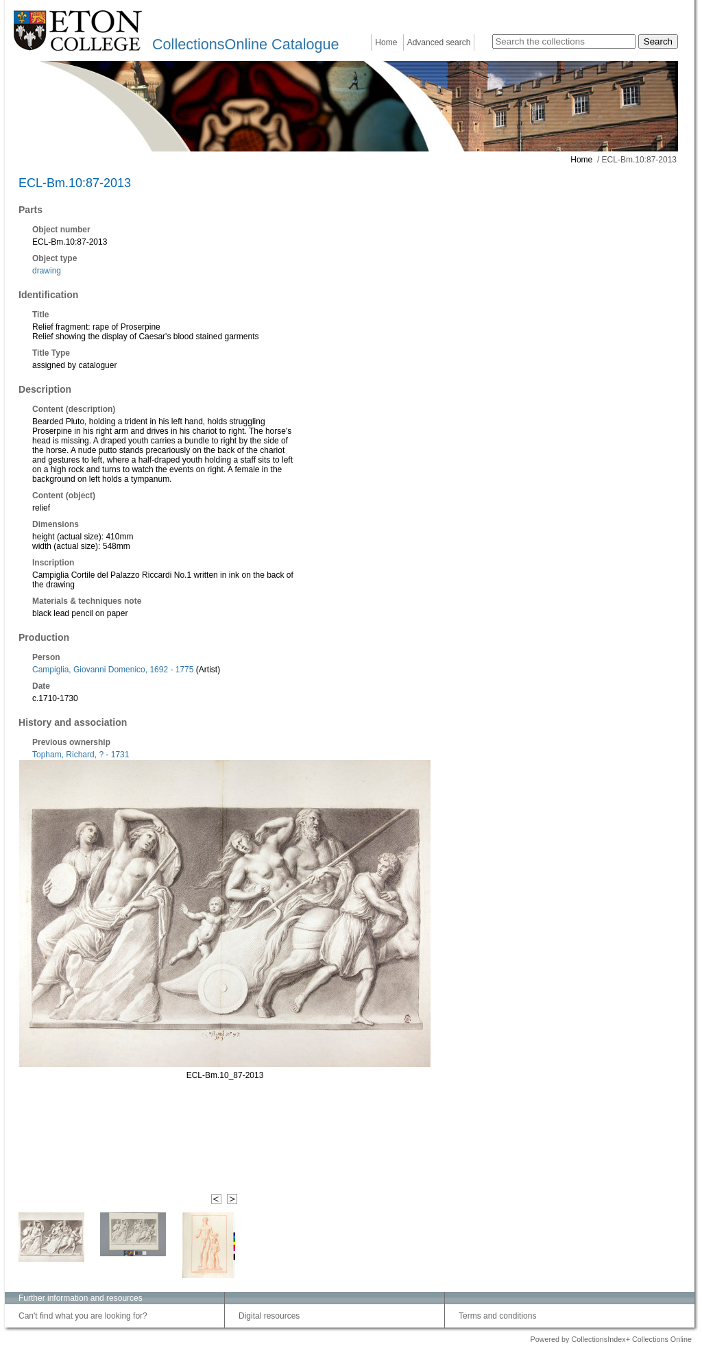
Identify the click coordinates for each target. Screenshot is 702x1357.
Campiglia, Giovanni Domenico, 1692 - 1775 (112, 669)
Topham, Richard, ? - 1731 (80, 754)
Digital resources (269, 1316)
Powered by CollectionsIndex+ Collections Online (611, 1339)
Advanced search (439, 42)
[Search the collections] (564, 41)
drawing (46, 271)
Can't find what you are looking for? (83, 1316)
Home (386, 42)
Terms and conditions (497, 1316)
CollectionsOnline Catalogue (245, 44)
